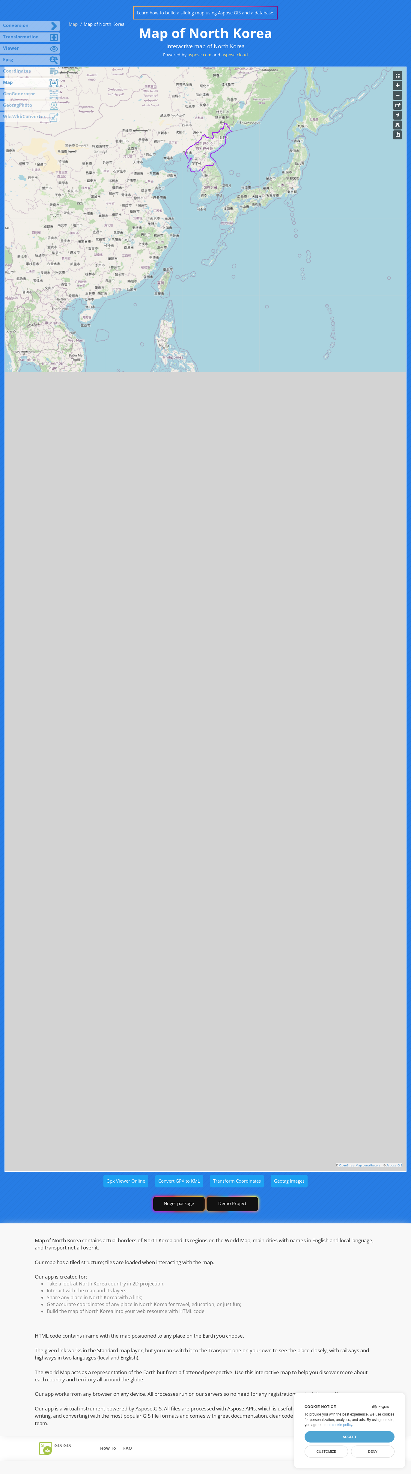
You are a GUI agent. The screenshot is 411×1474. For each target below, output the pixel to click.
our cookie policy (339, 1425)
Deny (372, 1451)
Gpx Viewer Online (125, 1181)
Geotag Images (289, 1181)
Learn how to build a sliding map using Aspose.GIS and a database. (205, 13)
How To (108, 1448)
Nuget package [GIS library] (179, 1203)
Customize (326, 1451)
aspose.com (199, 55)
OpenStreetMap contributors (359, 1165)
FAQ (127, 1448)
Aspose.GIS (394, 1165)
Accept (349, 1437)
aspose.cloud (235, 55)
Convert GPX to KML (179, 1181)
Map (73, 24)
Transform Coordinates (237, 1181)
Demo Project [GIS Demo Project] (232, 1203)
